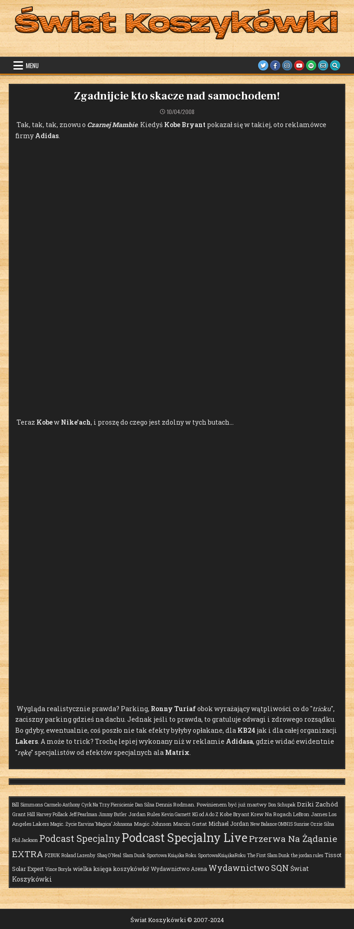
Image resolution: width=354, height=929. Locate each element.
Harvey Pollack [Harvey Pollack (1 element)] (52, 815)
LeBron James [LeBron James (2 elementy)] (310, 814)
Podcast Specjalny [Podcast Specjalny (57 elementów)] (79, 838)
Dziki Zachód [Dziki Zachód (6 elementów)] (317, 804)
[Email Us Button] (323, 65)
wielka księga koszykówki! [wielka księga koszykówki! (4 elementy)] (111, 868)
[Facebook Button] (275, 65)
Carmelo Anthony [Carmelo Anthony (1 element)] (62, 805)
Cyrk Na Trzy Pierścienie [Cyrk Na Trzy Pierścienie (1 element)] (108, 805)
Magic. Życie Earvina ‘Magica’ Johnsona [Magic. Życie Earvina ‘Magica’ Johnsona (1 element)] (91, 824)
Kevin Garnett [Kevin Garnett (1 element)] (176, 815)
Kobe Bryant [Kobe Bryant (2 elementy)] (234, 814)
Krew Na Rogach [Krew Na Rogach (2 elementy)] (271, 814)
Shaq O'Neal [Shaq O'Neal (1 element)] (109, 856)
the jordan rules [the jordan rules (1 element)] (307, 856)
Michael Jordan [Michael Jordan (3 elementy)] (228, 823)
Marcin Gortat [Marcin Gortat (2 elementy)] (190, 823)
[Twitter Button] (263, 65)
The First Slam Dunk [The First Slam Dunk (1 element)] (268, 856)
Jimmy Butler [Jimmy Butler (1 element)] (113, 815)
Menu (32, 65)
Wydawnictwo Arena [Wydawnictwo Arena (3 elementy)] (179, 868)
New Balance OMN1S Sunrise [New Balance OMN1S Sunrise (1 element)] (279, 824)
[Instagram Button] (287, 65)
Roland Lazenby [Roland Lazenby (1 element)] (78, 856)
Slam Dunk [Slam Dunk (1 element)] (134, 856)
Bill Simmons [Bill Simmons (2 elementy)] (27, 804)
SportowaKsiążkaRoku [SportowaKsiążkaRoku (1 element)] (222, 856)
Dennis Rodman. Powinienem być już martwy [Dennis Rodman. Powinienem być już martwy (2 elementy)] (211, 804)
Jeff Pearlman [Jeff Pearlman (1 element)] (83, 815)
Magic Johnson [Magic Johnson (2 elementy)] (152, 823)
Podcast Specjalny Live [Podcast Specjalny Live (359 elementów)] (185, 837)
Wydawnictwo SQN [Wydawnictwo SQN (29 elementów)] (248, 867)
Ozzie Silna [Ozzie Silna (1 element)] (322, 824)
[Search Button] (335, 65)
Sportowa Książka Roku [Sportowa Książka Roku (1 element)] (171, 856)
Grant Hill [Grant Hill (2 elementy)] (23, 814)
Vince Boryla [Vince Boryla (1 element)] (58, 869)
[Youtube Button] (299, 65)
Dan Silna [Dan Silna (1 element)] (144, 805)
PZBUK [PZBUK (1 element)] (52, 856)
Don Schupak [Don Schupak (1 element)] (281, 805)
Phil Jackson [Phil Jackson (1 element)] (25, 840)
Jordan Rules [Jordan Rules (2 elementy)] (144, 814)
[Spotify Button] (311, 65)
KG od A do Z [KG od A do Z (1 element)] (205, 815)
